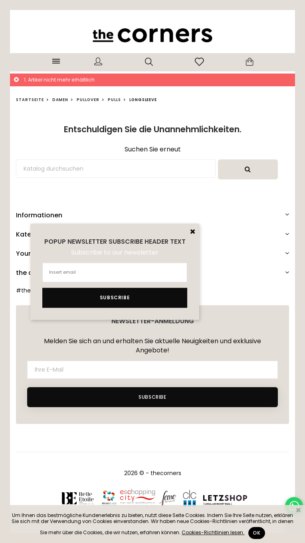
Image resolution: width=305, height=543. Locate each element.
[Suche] (116, 168)
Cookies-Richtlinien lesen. (213, 532)
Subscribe (152, 397)
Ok (256, 532)
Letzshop (225, 497)
